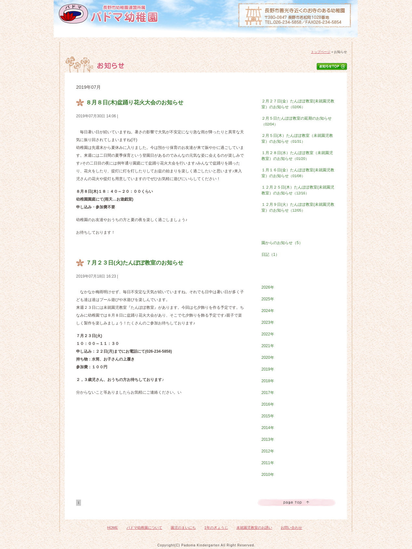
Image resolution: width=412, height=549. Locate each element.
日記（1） (270, 254)
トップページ (320, 52)
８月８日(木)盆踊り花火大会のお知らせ (135, 102)
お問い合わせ (327, 39)
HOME (77, 39)
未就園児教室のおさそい (275, 39)
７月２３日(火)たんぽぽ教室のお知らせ (135, 262)
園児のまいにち (171, 39)
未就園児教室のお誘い (254, 527)
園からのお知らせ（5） (282, 243)
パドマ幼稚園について (119, 39)
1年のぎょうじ (222, 39)
